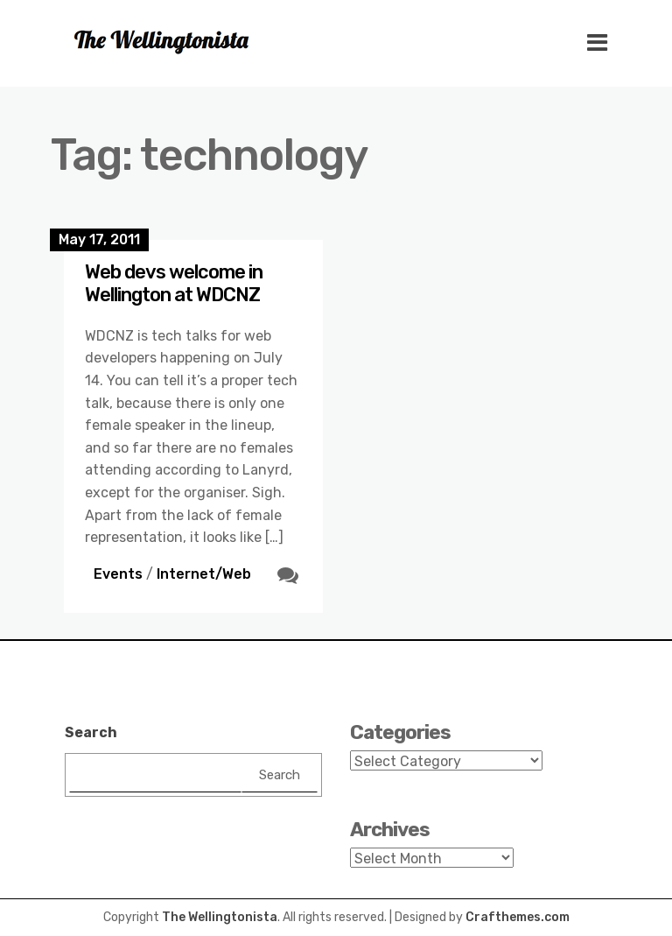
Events (118, 574)
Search (91, 732)
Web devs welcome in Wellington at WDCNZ (173, 283)
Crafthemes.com (518, 917)
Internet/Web (204, 574)
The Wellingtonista (219, 917)
